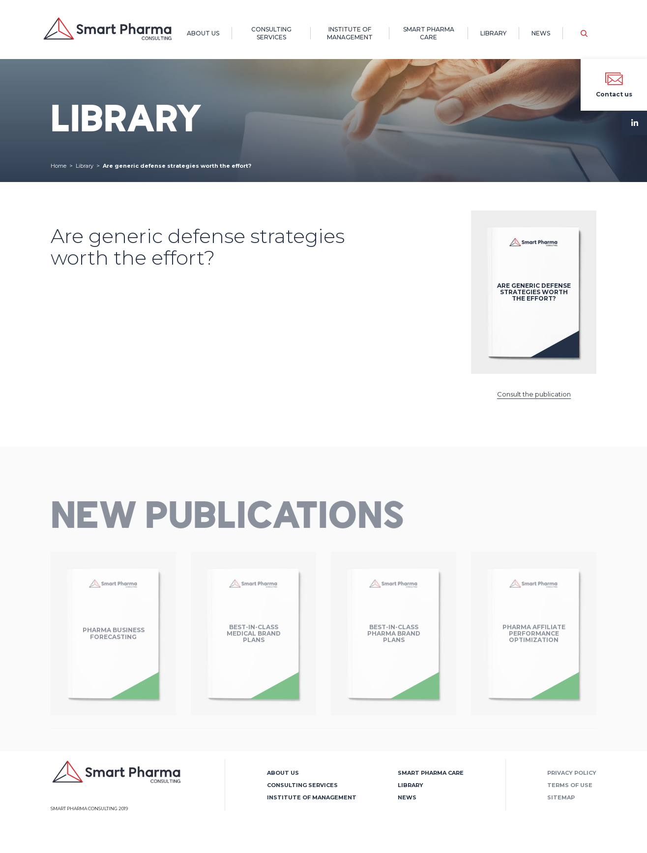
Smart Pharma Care (428, 33)
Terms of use (569, 785)
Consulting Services (271, 33)
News (540, 33)
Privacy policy (571, 772)
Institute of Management (350, 33)
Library (493, 33)
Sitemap (561, 797)
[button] (584, 33)
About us (203, 33)
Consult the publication (534, 394)
